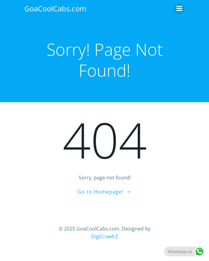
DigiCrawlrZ (104, 236)
